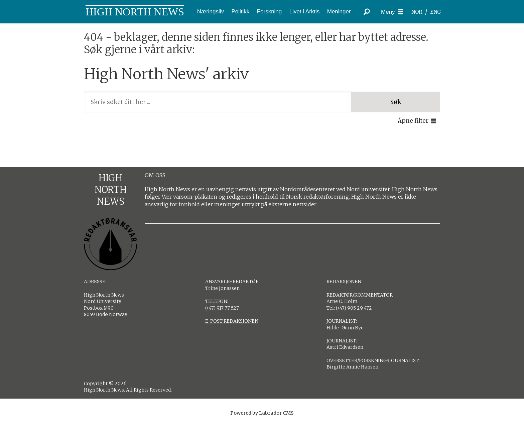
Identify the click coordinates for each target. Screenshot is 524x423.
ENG (435, 12)
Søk (395, 102)
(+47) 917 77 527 (222, 308)
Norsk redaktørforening (317, 196)
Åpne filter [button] (413, 120)
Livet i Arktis (304, 11)
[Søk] (366, 11)
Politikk (240, 11)
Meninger (339, 11)
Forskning (269, 11)
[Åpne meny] (392, 11)
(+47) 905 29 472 (354, 308)
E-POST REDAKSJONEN (231, 321)
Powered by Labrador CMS (262, 413)
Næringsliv (210, 11)
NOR (416, 12)
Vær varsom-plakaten (189, 196)
